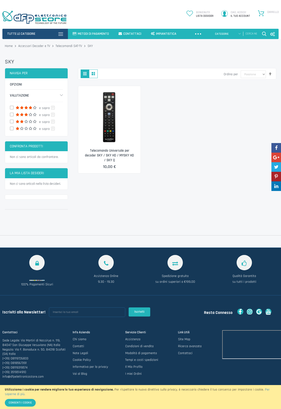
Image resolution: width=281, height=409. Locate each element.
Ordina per (231, 74)
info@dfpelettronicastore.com (23, 376)
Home (9, 46)
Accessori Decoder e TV (34, 46)
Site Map (184, 339)
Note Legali (80, 353)
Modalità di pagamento (141, 353)
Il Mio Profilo (134, 367)
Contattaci (185, 353)
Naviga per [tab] (19, 73)
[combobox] (251, 33)
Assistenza (132, 339)
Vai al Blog (80, 374)
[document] (140, 397)
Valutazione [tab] (19, 95)
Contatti (78, 346)
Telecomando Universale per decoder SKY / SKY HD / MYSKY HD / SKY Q (109, 155)
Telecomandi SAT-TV (69, 46)
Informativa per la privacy (90, 367)
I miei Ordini (133, 374)
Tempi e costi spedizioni (141, 360)
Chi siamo (79, 339)
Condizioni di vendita (139, 346)
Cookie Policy (82, 360)
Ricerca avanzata (190, 346)
